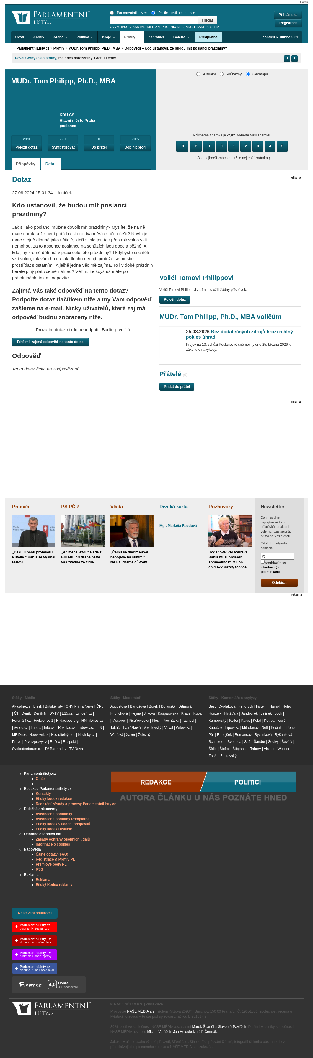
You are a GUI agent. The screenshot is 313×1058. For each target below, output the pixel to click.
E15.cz (67, 713)
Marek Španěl (203, 1027)
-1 (209, 146)
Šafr (247, 742)
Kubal (198, 713)
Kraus (185, 713)
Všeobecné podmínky (54, 814)
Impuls (36, 728)
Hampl (274, 706)
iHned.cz (21, 728)
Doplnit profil (136, 147)
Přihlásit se (287, 15)
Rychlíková (263, 735)
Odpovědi (132, 48)
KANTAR (139, 27)
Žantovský (228, 756)
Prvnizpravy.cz (35, 742)
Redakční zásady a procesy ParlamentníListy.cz (76, 804)
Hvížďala (231, 713)
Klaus (245, 720)
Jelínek (266, 713)
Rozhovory (220, 506)
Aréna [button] (60, 37)
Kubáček (215, 728)
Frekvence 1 (44, 720)
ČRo (99, 706)
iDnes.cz (96, 720)
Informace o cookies (53, 844)
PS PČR (70, 506)
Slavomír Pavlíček (232, 1027)
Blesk (37, 706)
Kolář (257, 720)
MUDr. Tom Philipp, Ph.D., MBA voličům (220, 316)
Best (212, 706)
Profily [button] (131, 37)
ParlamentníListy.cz (128, 13)
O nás (40, 779)
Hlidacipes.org (67, 720)
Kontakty (43, 794)
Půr (211, 735)
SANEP (202, 27)
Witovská (183, 728)
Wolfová (116, 735)
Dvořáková (227, 706)
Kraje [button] (108, 37)
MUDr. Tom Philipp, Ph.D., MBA (94, 48)
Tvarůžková (132, 728)
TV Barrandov (55, 749)
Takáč (115, 728)
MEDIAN (153, 27)
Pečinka (277, 728)
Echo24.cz (84, 713)
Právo (16, 742)
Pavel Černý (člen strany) (36, 58)
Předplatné (208, 37)
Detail (51, 163)
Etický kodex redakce (54, 799)
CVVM (114, 27)
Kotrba (269, 720)
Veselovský (152, 728)
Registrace (288, 23)
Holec (287, 706)
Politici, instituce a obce (173, 13)
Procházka (170, 720)
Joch (278, 713)
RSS (39, 869)
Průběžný (231, 74)
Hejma (136, 713)
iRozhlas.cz (66, 728)
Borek (153, 706)
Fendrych (245, 706)
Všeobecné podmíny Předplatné (62, 819)
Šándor (259, 742)
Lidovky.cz (86, 728)
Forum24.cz (21, 720)
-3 (182, 146)
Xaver (130, 735)
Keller (233, 720)
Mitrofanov (250, 728)
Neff (265, 728)
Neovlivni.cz (38, 735)
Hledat (207, 20)
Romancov (243, 735)
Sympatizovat (63, 147)
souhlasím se (273, 567)
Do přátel (99, 147)
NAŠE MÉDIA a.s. (141, 1011)
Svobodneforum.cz (27, 749)
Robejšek (224, 735)
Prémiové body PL (51, 864)
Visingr (269, 749)
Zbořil (212, 756)
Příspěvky (25, 163)
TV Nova (76, 749)
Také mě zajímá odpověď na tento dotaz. (50, 342)
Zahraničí (156, 37)
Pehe (290, 728)
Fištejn (261, 706)
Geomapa (257, 74)
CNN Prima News (79, 706)
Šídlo (212, 749)
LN (99, 728)
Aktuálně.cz (21, 706)
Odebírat (279, 583)
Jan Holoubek (184, 1032)
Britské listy (54, 706)
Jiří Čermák (208, 1032)
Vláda (116, 506)
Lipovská (232, 728)
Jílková (149, 713)
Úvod (19, 37)
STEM (214, 27)
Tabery (255, 749)
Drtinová (185, 706)
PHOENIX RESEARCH (178, 27)
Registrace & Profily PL (55, 859)
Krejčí (281, 720)
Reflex (55, 742)
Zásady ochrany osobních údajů (63, 839)
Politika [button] (84, 37)
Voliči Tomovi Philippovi (196, 277)
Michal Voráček (159, 1032)
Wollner (283, 749)
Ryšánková (283, 735)
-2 (195, 146)
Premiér (21, 506)
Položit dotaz (27, 147)
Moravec (119, 720)
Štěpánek (239, 749)
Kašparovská (168, 713)
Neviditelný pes (63, 735)
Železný (144, 735)
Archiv (38, 37)
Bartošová (138, 706)
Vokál (168, 728)
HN (84, 720)
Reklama (43, 880)
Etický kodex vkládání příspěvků (63, 824)
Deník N (40, 713)
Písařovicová (139, 720)
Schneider (216, 742)
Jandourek (249, 713)
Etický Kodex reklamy (54, 885)
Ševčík (286, 742)
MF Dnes (19, 735)
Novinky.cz (86, 735)
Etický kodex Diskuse (54, 829)
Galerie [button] (181, 37)
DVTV (54, 713)
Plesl (155, 720)
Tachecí (188, 720)
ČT (16, 713)
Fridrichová (119, 713)
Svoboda (234, 742)
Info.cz (49, 728)
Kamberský (217, 720)
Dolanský (168, 706)
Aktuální (206, 74)
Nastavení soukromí (35, 913)
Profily (58, 48)
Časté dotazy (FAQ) (52, 854)
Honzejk (214, 713)
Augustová (118, 706)
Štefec (224, 749)
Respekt (69, 742)
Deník (26, 713)
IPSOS (126, 27)
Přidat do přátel (177, 387)
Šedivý (273, 742)
